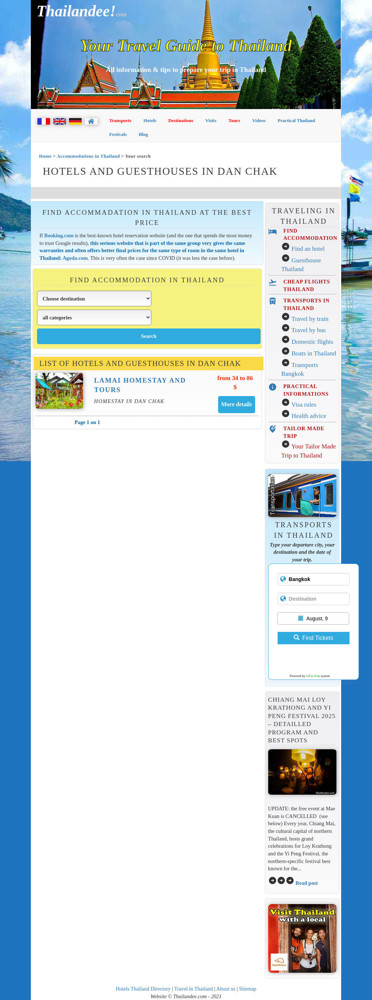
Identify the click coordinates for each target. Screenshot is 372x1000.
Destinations (180, 120)
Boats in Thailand (313, 353)
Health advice (308, 415)
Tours (234, 120)
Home (45, 156)
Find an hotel (307, 248)
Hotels (149, 120)
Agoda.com (74, 258)
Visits (211, 120)
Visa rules (303, 404)
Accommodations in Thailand (88, 156)
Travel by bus (308, 330)
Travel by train (309, 318)
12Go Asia (313, 676)
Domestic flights (312, 341)
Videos (259, 120)
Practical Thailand (296, 120)
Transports (120, 120)
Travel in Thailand (193, 989)
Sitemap (247, 989)
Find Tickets (313, 638)
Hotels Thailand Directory (143, 989)
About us (226, 989)
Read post (306, 883)
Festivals (118, 134)
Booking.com (59, 235)
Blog (143, 134)
